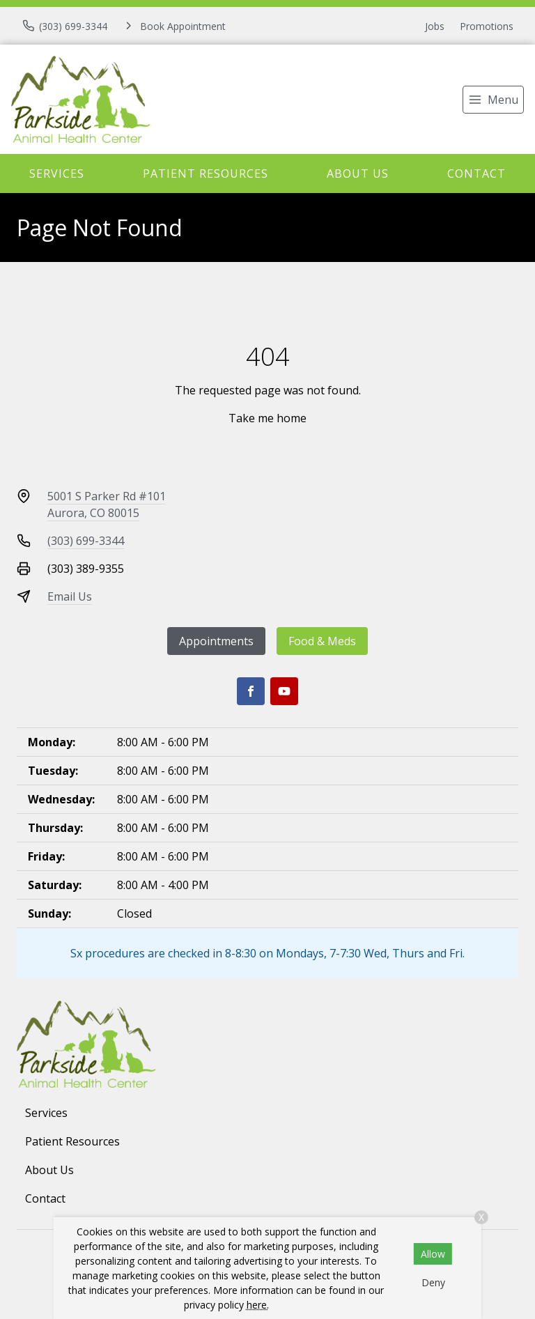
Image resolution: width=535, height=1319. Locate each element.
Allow (433, 1253)
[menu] (493, 100)
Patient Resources (205, 173)
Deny (433, 1282)
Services (56, 173)
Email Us (69, 596)
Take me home (267, 418)
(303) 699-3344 (85, 540)
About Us (358, 173)
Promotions (486, 26)
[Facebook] (251, 691)
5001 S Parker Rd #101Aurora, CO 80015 (106, 504)
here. (258, 1304)
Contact (476, 173)
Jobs (434, 26)
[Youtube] (284, 691)
